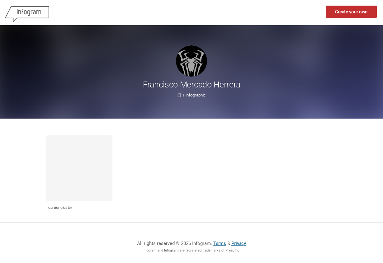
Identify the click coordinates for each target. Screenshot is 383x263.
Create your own (351, 12)
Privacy (238, 243)
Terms (219, 243)
